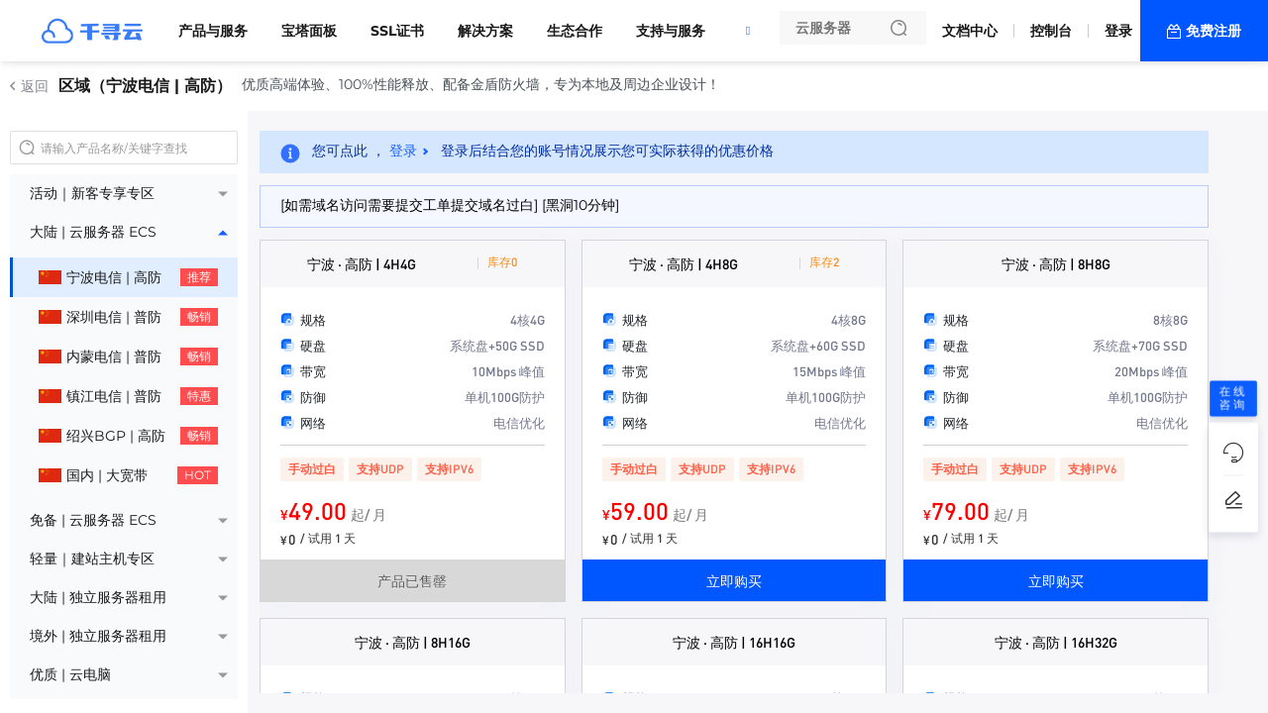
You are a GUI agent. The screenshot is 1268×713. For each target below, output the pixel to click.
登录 (1118, 31)
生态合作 (574, 31)
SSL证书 (397, 31)
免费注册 (1213, 31)
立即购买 (734, 580)
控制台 (1051, 31)
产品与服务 (213, 31)
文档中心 (970, 31)
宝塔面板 (309, 31)
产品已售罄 (412, 580)
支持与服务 (670, 31)
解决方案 (485, 31)
